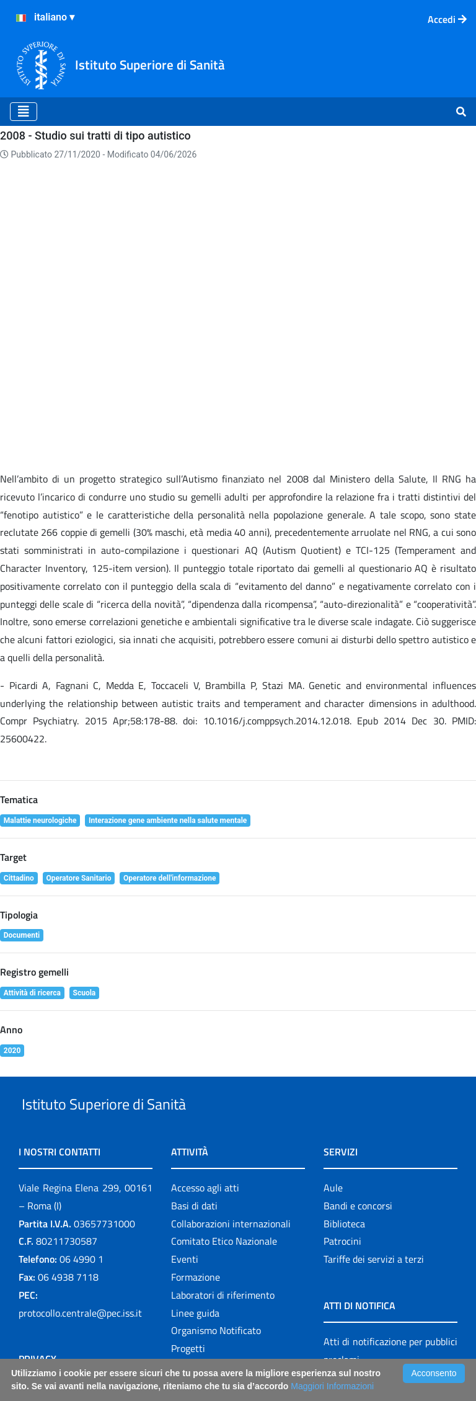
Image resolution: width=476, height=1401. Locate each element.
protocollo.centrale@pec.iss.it (80, 1081)
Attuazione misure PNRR (71, 1281)
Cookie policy (46, 1198)
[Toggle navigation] (23, 111)
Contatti (36, 1181)
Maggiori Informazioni (332, 1386)
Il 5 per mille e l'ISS (211, 1288)
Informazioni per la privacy (74, 1163)
